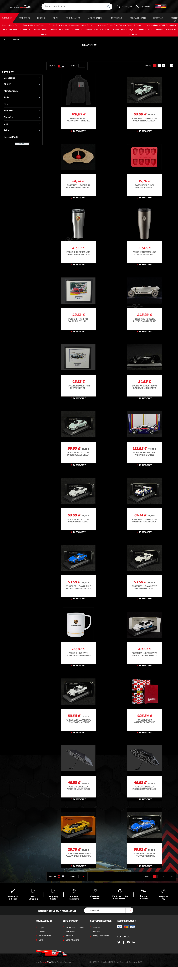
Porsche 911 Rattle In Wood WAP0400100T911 (78, 186)
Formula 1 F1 (73, 18)
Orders (42, 931)
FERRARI (41, 18)
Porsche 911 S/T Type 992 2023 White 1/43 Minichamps (78, 520)
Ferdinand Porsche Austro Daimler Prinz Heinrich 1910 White (144, 320)
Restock (44, 34)
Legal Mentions (72, 940)
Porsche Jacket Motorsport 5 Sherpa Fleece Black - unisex (78, 119)
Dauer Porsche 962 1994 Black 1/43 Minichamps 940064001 (144, 387)
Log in (41, 927)
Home (6, 40)
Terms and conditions (75, 927)
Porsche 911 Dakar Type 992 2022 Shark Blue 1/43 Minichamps (78, 587)
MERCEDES (24, 18)
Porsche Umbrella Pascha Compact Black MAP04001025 (144, 788)
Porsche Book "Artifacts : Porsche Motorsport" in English (144, 721)
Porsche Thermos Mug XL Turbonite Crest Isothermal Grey (144, 253)
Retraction (70, 931)
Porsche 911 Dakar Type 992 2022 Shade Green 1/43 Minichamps (144, 119)
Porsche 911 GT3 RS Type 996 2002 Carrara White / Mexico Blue (144, 654)
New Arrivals (171, 30)
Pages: (148, 66)
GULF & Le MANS (138, 18)
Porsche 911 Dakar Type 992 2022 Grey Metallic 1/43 (78, 721)
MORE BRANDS (95, 18)
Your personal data (101, 936)
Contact (96, 927)
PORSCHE (7, 18)
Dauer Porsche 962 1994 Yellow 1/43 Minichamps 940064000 (78, 854)
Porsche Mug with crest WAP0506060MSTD (78, 654)
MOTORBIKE (116, 18)
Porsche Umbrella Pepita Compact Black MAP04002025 (78, 788)
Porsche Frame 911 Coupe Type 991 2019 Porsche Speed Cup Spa (78, 320)
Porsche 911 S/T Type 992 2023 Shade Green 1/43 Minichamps (78, 453)
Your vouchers (45, 936)
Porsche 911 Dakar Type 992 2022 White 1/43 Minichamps (144, 587)
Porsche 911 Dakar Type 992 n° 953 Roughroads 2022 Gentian (144, 520)
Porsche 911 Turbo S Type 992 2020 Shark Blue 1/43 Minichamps (144, 854)
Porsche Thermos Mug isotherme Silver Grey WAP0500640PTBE (78, 253)
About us (70, 936)
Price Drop (133, 34)
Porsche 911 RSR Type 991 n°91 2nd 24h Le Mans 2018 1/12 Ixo (144, 453)
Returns (96, 931)
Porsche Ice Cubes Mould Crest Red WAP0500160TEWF (144, 186)
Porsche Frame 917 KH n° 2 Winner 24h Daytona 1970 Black (78, 387)
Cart (41, 940)
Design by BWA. (135, 962)
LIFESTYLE (158, 18)
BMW (55, 18)
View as (52, 66)
